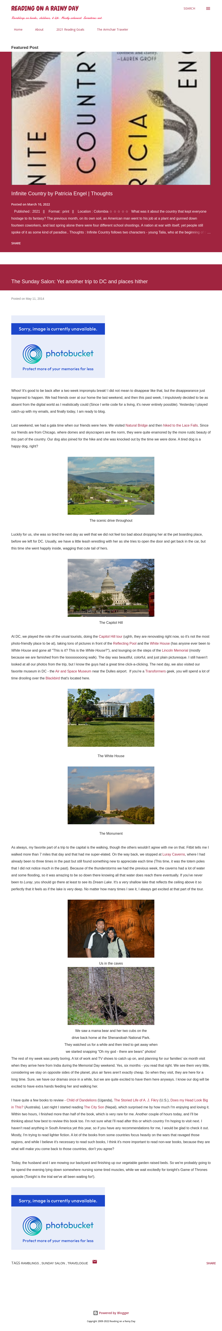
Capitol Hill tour (110, 636)
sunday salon (53, 1263)
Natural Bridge (137, 425)
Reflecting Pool (125, 643)
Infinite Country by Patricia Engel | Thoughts (62, 193)
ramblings (30, 1263)
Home (15, 29)
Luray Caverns (173, 854)
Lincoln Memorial (175, 650)
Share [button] (16, 243)
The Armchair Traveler (110, 29)
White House (160, 643)
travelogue (77, 1263)
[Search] (189, 8)
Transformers (155, 671)
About (37, 29)
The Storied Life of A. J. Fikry (136, 1100)
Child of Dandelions (82, 1100)
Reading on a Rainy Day (44, 8)
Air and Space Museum (73, 671)
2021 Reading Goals (68, 29)
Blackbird (53, 678)
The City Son (94, 1107)
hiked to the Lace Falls (180, 425)
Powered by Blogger (111, 1313)
